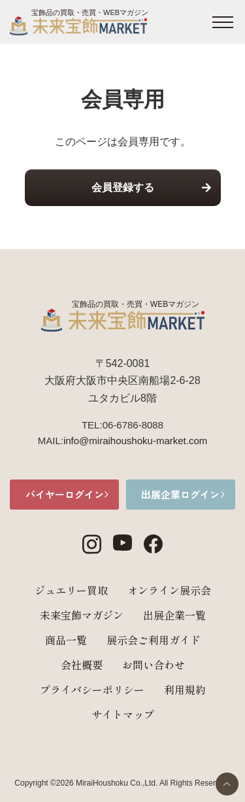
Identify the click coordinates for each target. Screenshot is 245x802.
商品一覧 (66, 640)
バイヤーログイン (64, 494)
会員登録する (122, 187)
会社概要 (82, 664)
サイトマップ (122, 714)
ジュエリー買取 (71, 590)
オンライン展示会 (169, 590)
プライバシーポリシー (92, 689)
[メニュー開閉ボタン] (222, 22)
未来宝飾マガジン (81, 615)
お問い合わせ (153, 664)
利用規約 (185, 689)
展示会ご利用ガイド (153, 640)
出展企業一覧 (174, 615)
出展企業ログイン (180, 494)
